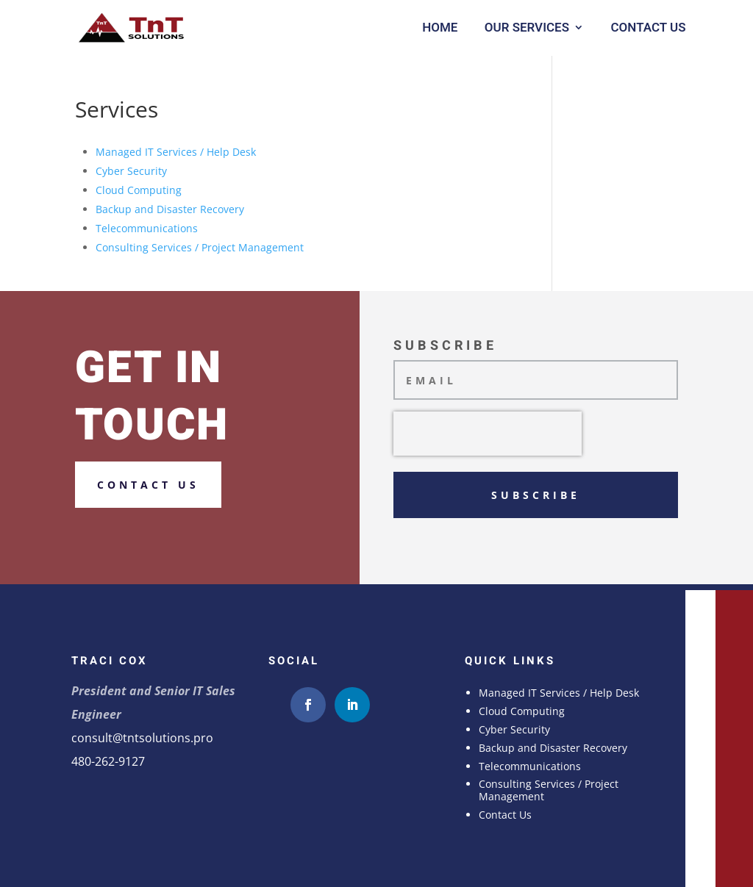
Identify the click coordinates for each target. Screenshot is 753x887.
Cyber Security (131, 171)
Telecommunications (147, 228)
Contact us (148, 485)
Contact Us (647, 27)
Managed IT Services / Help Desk (176, 152)
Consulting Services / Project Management (200, 247)
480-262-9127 (108, 761)
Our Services (527, 27)
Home (439, 27)
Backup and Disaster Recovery (170, 209)
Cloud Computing (139, 190)
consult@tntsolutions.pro (142, 738)
